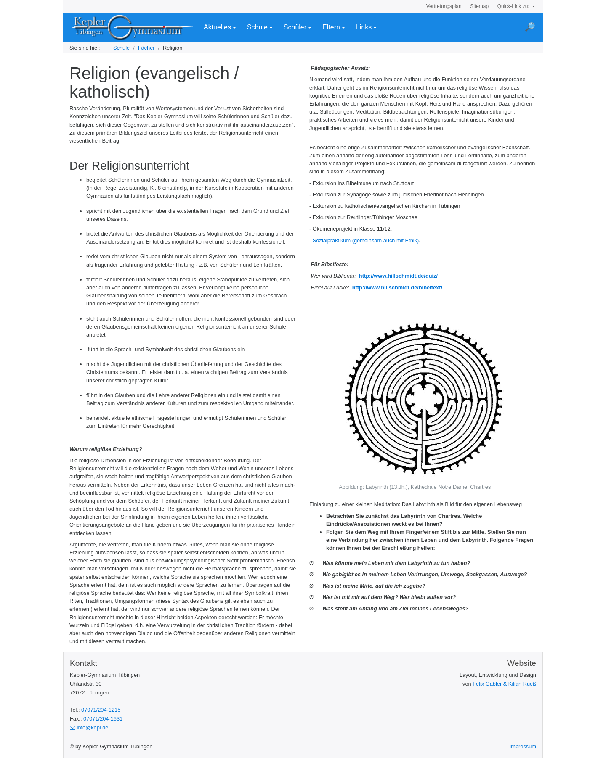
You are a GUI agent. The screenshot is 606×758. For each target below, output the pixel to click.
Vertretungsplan (444, 6)
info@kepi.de (89, 727)
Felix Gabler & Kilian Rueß (504, 684)
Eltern (331, 27)
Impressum (523, 746)
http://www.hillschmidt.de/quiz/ (397, 276)
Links (364, 27)
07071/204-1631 (102, 719)
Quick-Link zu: (514, 6)
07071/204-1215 (100, 710)
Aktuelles (217, 27)
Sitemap (479, 6)
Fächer (146, 48)
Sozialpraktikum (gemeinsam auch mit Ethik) (366, 240)
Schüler (295, 27)
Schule (257, 27)
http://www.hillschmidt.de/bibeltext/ (396, 287)
